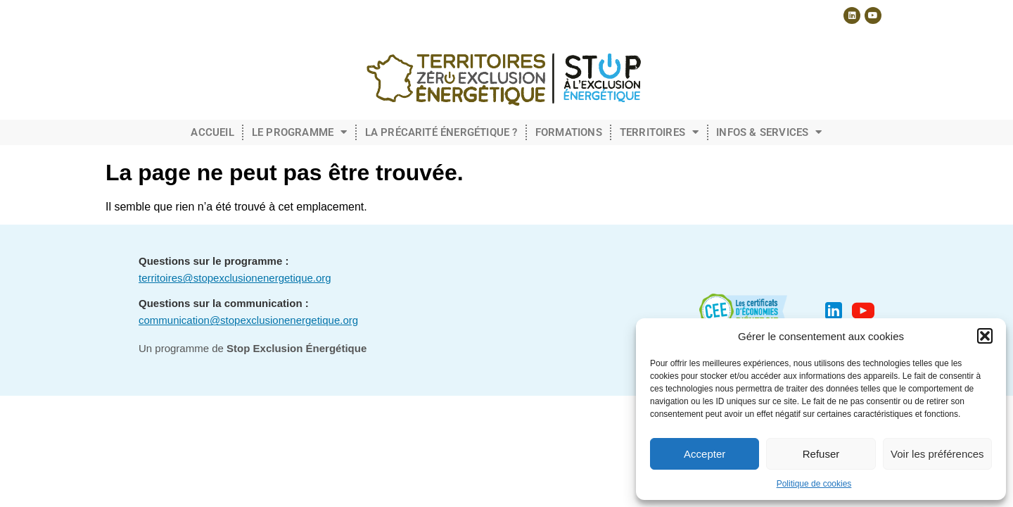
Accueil (212, 132)
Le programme (300, 132)
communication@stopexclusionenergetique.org (248, 320)
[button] (985, 336)
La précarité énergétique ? (441, 132)
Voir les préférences (937, 454)
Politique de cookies (814, 484)
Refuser (821, 454)
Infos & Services (769, 132)
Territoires (659, 132)
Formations (568, 132)
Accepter (704, 454)
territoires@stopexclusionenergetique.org (235, 278)
